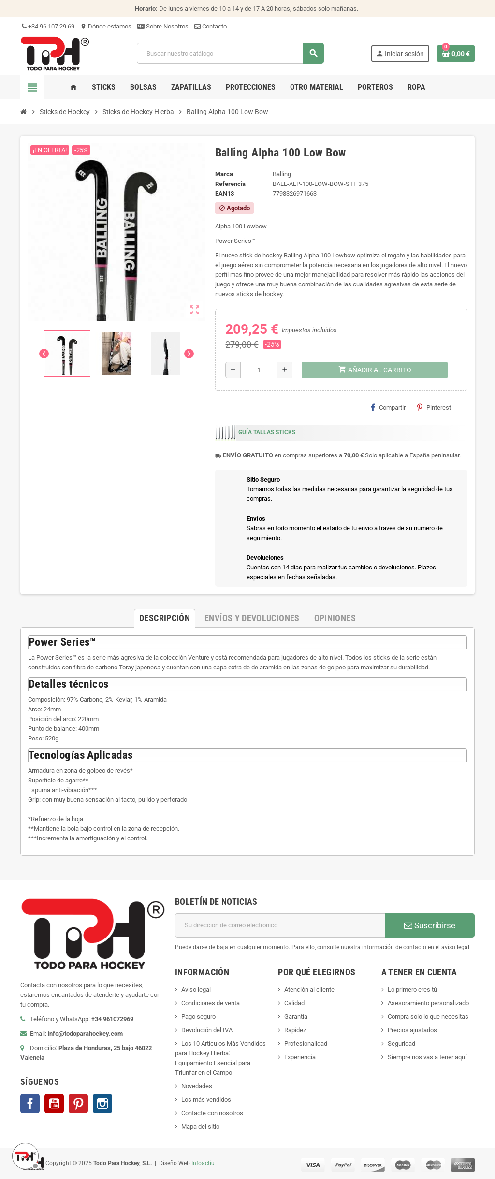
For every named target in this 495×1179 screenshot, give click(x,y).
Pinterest (434, 407)
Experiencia (300, 1057)
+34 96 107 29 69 (47, 26)
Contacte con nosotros (212, 1113)
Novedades (196, 1086)
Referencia (230, 183)
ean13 (224, 193)
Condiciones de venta (210, 1003)
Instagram (102, 1103)
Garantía (295, 1016)
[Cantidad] (258, 370)
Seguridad (401, 1043)
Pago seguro (198, 1016)
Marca (224, 174)
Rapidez (295, 1030)
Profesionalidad (305, 1043)
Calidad (294, 1003)
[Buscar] (230, 53)
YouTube (54, 1103)
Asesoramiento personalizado (428, 1003)
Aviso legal (196, 989)
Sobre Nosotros (163, 26)
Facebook (30, 1103)
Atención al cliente (309, 989)
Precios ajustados (412, 1030)
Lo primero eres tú (412, 989)
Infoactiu (203, 1163)
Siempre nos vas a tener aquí (427, 1057)
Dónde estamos (105, 26)
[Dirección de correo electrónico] (280, 925)
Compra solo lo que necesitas (428, 1016)
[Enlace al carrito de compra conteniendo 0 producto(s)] (456, 53)
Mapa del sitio (200, 1126)
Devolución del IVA (207, 1030)
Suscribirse (429, 925)
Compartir (388, 407)
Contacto (210, 26)
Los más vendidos (206, 1099)
